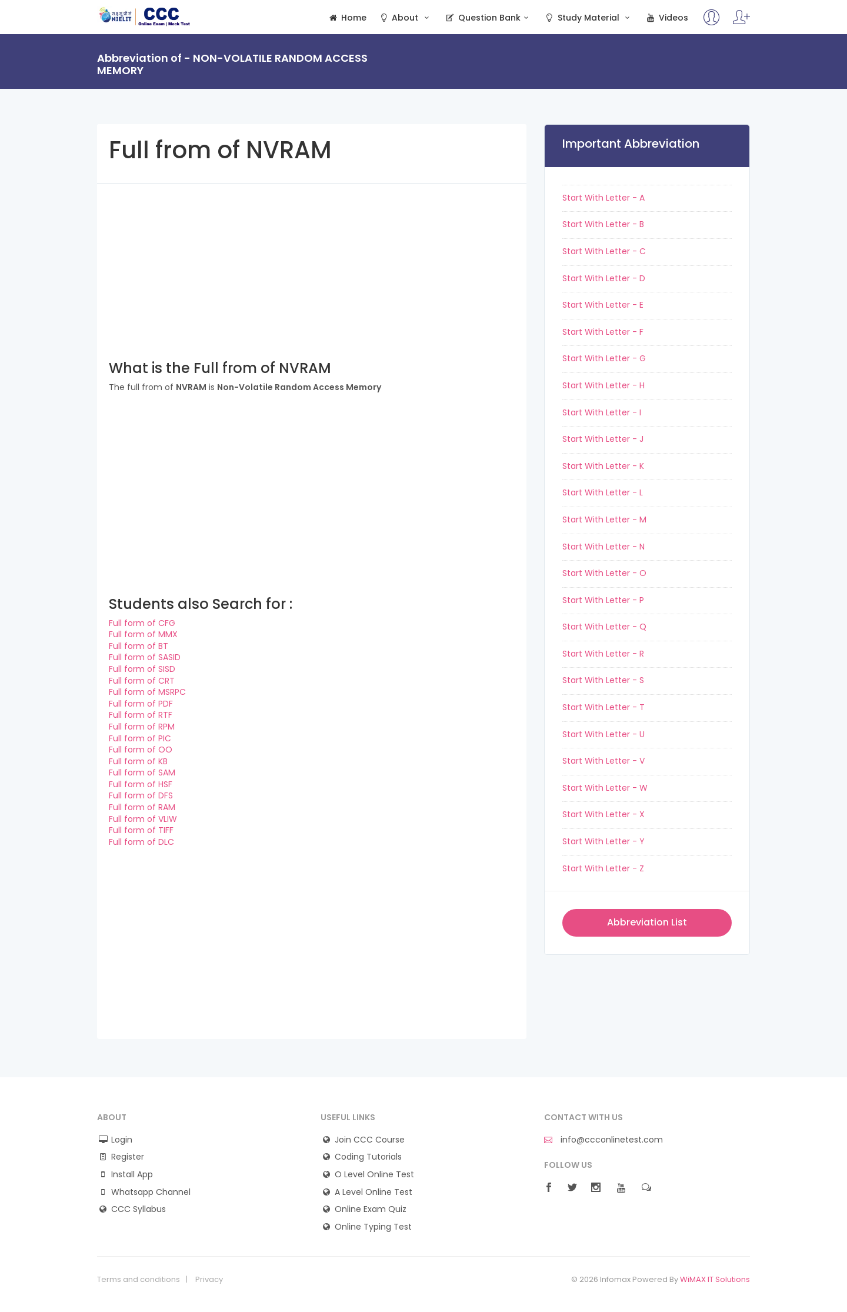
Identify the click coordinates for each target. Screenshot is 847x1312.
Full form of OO (140, 749)
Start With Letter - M (604, 519)
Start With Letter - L (602, 492)
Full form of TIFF (141, 830)
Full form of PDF (141, 704)
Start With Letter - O (604, 573)
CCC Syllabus (138, 1209)
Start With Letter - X (603, 814)
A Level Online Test (373, 1192)
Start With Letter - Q (604, 626)
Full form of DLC (141, 842)
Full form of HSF (140, 784)
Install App (132, 1174)
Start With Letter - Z (603, 868)
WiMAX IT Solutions (715, 1279)
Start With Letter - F (602, 332)
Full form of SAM (142, 772)
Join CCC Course (370, 1139)
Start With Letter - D (603, 278)
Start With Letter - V (603, 761)
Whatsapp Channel (151, 1192)
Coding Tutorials (368, 1157)
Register (127, 1157)
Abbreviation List (647, 922)
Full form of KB (138, 761)
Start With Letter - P (603, 600)
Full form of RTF (140, 715)
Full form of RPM (142, 726)
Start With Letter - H (603, 385)
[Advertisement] (311, 266)
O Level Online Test (374, 1174)
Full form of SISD (142, 669)
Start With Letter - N (603, 546)
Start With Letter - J (602, 439)
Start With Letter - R (603, 654)
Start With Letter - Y (603, 841)
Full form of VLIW (143, 819)
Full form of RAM (142, 807)
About (405, 18)
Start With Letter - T (603, 707)
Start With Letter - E (602, 305)
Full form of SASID (145, 657)
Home (346, 18)
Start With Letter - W (605, 788)
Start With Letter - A (603, 198)
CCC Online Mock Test (145, 16)
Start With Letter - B (603, 224)
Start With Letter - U (603, 734)
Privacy (209, 1279)
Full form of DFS (141, 795)
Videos (666, 18)
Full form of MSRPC (147, 692)
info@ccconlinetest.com (603, 1139)
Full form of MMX (143, 634)
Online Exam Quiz (370, 1209)
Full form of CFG (142, 623)
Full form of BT (138, 646)
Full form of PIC (140, 738)
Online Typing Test (373, 1227)
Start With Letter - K (603, 466)
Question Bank (488, 18)
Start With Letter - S (603, 680)
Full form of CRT (142, 681)
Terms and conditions (138, 1279)
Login (121, 1139)
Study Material (588, 18)
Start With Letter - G (604, 358)
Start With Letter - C (604, 251)
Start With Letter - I (601, 412)
